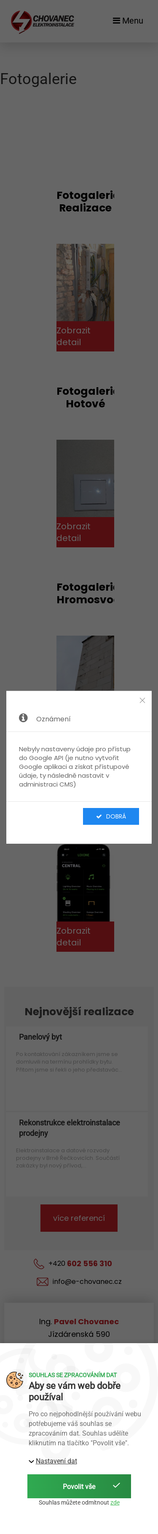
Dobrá (111, 816)
